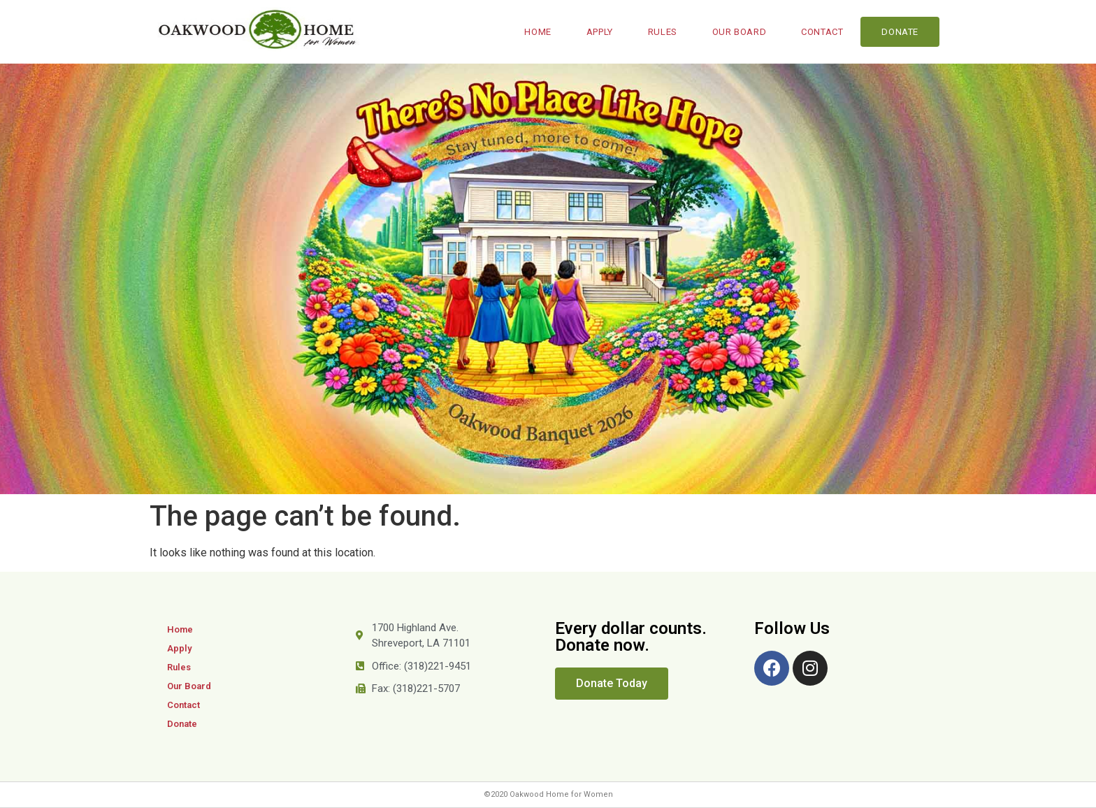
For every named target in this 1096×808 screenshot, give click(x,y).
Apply (599, 32)
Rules (662, 32)
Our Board (739, 32)
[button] (611, 684)
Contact (822, 32)
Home (537, 32)
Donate (899, 32)
